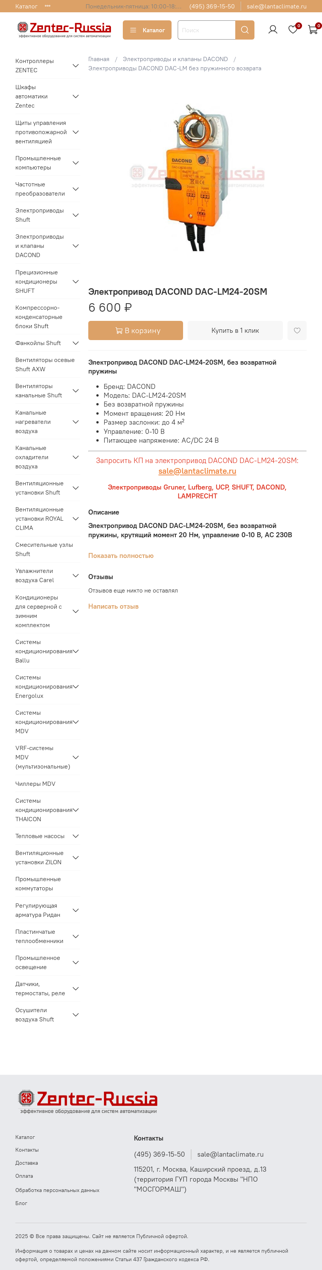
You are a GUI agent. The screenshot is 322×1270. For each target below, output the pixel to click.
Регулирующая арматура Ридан (37, 909)
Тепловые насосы (39, 836)
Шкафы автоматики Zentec (31, 96)
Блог (21, 1203)
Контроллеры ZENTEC (34, 65)
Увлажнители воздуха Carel (34, 575)
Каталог (26, 6)
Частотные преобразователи (40, 188)
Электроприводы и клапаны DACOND (175, 59)
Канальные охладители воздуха (31, 457)
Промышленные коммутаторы (38, 883)
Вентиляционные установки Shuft (39, 487)
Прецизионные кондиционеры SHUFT (36, 281)
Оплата (24, 1175)
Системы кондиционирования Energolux (41, 686)
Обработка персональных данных (57, 1190)
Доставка (26, 1162)
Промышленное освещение (37, 962)
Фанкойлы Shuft (38, 343)
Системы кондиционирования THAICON (41, 810)
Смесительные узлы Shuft (44, 549)
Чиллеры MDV (35, 783)
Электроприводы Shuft (39, 214)
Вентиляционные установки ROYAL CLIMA (39, 518)
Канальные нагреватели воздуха (33, 421)
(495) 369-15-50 (212, 6)
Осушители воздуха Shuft (34, 1014)
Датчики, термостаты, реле (40, 988)
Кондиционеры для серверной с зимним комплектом (38, 611)
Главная (98, 59)
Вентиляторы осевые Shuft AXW (45, 364)
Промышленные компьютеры (38, 162)
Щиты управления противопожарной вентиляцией (41, 132)
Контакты (27, 1149)
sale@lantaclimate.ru (277, 6)
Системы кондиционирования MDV (41, 722)
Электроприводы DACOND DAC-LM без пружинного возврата (174, 68)
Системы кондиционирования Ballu (41, 651)
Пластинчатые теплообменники (39, 936)
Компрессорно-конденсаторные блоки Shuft (39, 317)
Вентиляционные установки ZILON (39, 857)
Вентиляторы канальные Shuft (38, 390)
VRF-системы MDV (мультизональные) (41, 757)
